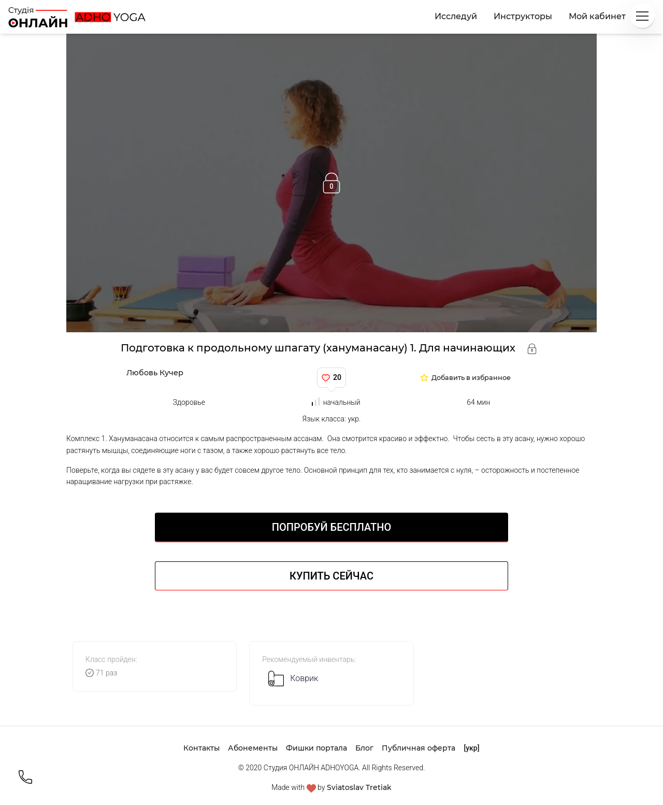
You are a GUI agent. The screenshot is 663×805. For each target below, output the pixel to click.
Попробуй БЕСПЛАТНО (331, 527)
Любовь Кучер (154, 372)
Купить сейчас (331, 576)
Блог (364, 748)
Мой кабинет (597, 16)
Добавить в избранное (471, 378)
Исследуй (456, 16)
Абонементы (253, 748)
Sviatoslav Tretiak (359, 787)
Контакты (201, 748)
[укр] (471, 748)
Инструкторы (523, 16)
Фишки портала (316, 748)
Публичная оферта (418, 748)
